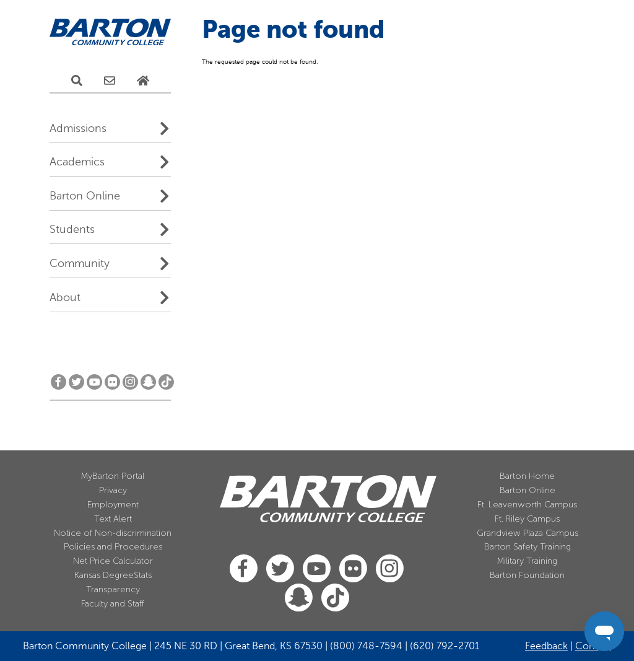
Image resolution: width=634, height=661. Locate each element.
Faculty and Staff (112, 603)
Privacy (113, 490)
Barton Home (527, 476)
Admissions (78, 128)
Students (72, 229)
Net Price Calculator (113, 561)
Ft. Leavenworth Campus (527, 504)
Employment (113, 504)
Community (80, 263)
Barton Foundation (527, 575)
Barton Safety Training (527, 546)
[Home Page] (143, 81)
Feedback (546, 646)
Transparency (113, 589)
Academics (77, 161)
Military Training (527, 561)
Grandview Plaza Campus (527, 533)
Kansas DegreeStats (113, 575)
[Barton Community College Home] (110, 32)
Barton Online (85, 196)
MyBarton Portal (112, 476)
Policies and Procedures (113, 546)
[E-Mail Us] (109, 81)
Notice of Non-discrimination (113, 533)
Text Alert (113, 519)
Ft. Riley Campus (527, 519)
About (65, 297)
